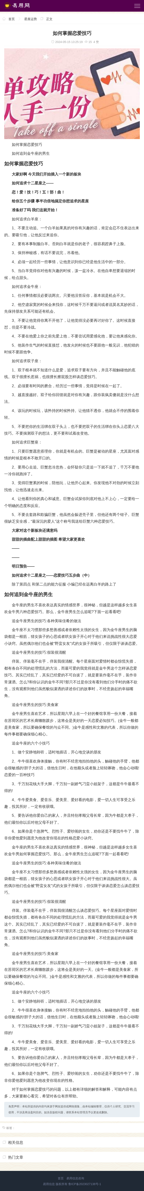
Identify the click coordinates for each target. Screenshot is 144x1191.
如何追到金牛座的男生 (31, 153)
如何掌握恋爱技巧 (27, 144)
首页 (11, 19)
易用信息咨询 (75, 1178)
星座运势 (30, 19)
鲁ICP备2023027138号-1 (84, 1184)
